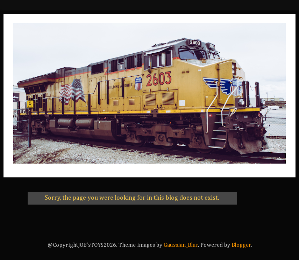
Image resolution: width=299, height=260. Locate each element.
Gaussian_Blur (181, 245)
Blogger (241, 245)
